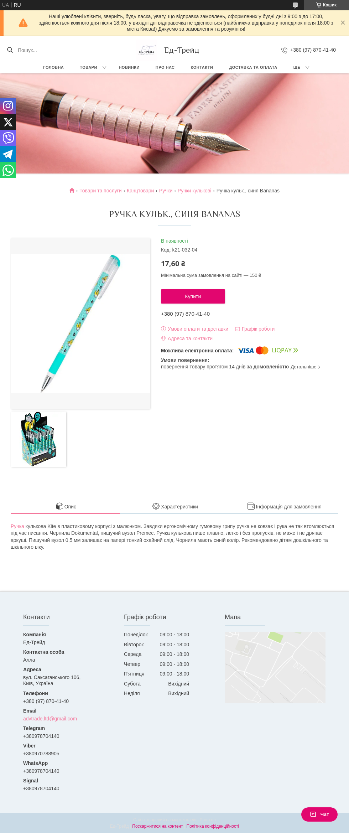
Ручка (17, 526)
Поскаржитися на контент (157, 826)
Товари (88, 67)
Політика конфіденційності (213, 826)
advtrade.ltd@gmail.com (50, 718)
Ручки (166, 190)
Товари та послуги (100, 190)
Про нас (165, 67)
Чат (319, 814)
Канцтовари (140, 190)
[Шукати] (10, 50)
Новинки (129, 67)
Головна (53, 67)
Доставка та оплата (253, 67)
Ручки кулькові (195, 190)
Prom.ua (208, 819)
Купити (193, 296)
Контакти (202, 67)
